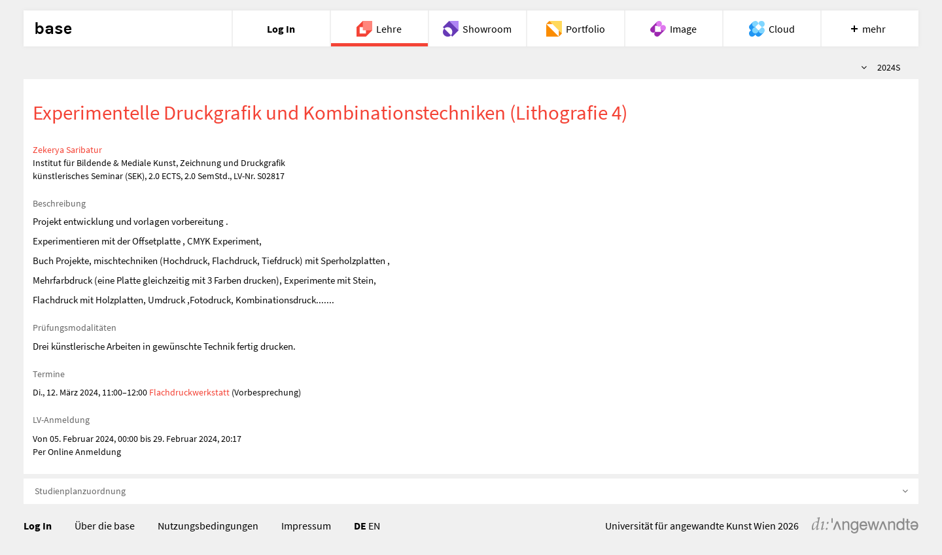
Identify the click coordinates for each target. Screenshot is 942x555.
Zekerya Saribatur (67, 150)
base (53, 29)
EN (374, 525)
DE (360, 525)
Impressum (306, 525)
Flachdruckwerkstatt (189, 392)
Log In (38, 525)
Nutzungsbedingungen (208, 525)
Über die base (105, 525)
